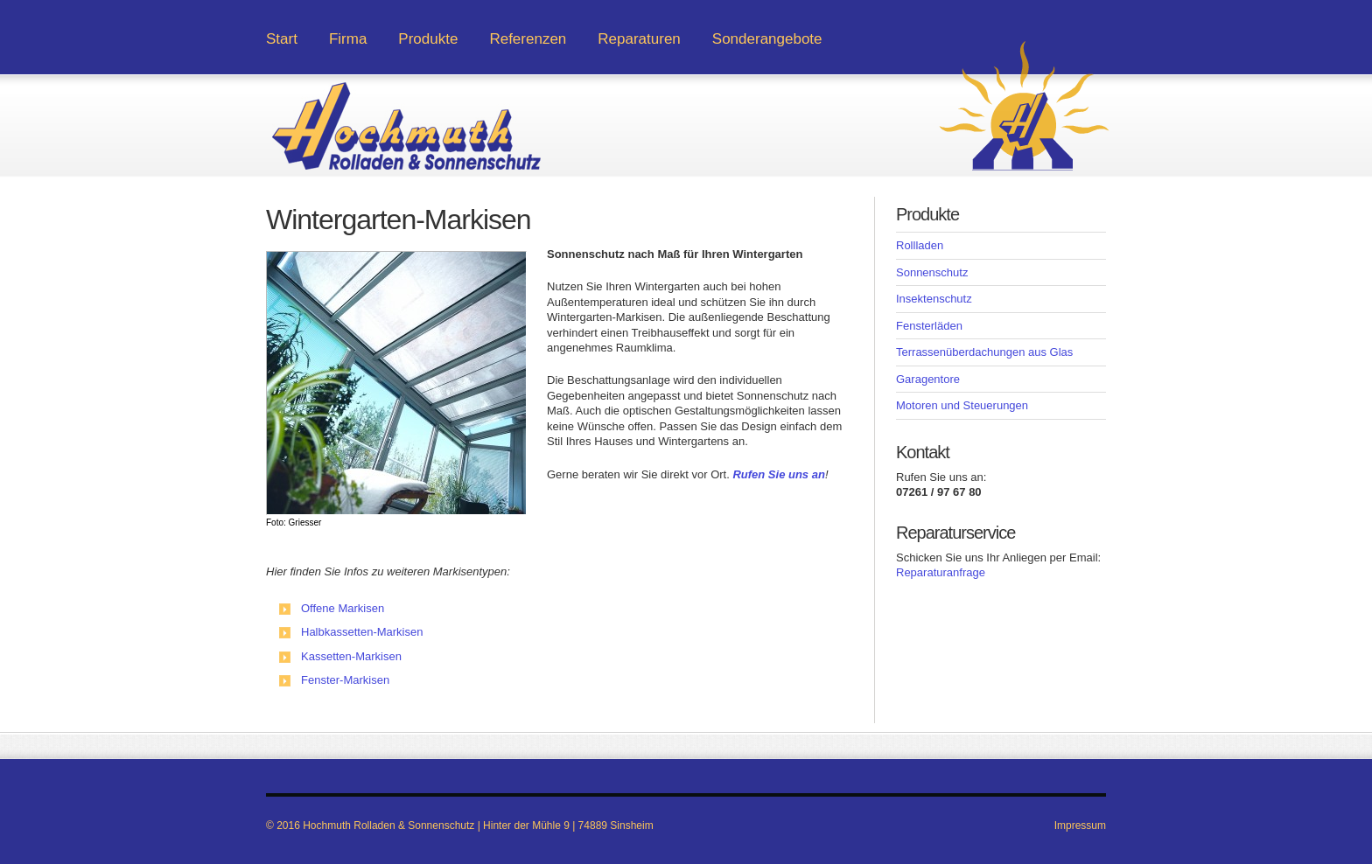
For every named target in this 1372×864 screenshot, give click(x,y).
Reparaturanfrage (940, 572)
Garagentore (928, 379)
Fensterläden (929, 325)
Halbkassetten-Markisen (362, 631)
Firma (348, 39)
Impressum (1080, 825)
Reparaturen (639, 39)
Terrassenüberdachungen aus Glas (984, 352)
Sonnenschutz (932, 272)
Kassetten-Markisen (351, 656)
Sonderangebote (767, 39)
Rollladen (919, 245)
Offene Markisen (342, 608)
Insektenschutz (934, 298)
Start (282, 39)
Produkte (428, 39)
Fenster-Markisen (345, 679)
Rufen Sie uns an (778, 474)
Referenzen (527, 39)
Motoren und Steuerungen (962, 405)
